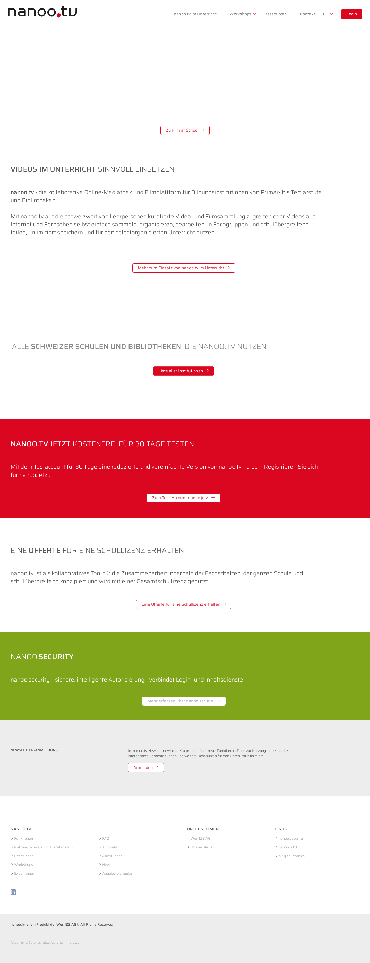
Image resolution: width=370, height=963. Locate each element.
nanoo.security (291, 838)
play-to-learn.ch (292, 856)
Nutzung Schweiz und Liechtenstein (43, 847)
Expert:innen (24, 873)
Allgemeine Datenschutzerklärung (37, 942)
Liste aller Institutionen (184, 371)
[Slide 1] (171, 142)
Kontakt (307, 14)
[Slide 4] (199, 142)
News (106, 864)
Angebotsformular (117, 873)
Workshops (243, 14)
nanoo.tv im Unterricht (198, 14)
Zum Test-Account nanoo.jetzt (183, 498)
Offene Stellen (202, 847)
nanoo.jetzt (288, 847)
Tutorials (109, 847)
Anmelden (146, 767)
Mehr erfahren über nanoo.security (183, 701)
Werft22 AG (200, 838)
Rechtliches (23, 856)
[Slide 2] (180, 142)
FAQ (105, 838)
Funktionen (23, 838)
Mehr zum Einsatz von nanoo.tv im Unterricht (184, 268)
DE (328, 14)
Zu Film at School (185, 130)
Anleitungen (112, 856)
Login (352, 14)
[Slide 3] (190, 142)
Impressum (73, 942)
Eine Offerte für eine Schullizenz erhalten (184, 604)
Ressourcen (278, 14)
